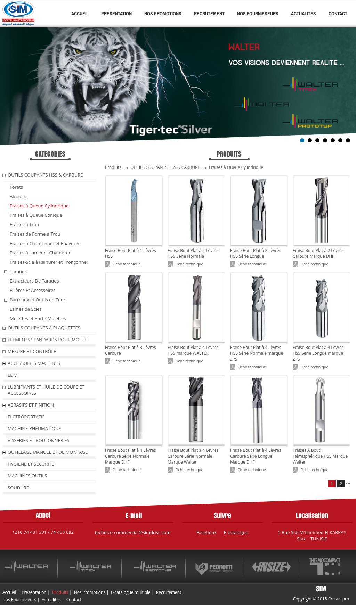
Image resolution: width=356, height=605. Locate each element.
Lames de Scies (26, 309)
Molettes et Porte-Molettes (38, 318)
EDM (12, 375)
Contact (338, 13)
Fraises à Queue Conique (36, 215)
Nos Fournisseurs (257, 13)
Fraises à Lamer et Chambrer (40, 253)
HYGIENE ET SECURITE (31, 464)
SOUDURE (18, 487)
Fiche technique (127, 264)
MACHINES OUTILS (27, 476)
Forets (16, 187)
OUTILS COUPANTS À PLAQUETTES (44, 328)
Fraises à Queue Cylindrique (39, 206)
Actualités (303, 13)
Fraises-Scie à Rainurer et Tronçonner (49, 262)
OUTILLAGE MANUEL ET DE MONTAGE (48, 452)
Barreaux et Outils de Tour (37, 299)
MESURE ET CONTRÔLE (32, 351)
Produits (60, 592)
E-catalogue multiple (131, 592)
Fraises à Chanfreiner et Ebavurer (45, 243)
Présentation (116, 13)
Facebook (206, 532)
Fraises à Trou (24, 224)
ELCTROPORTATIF (26, 417)
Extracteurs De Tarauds (34, 281)
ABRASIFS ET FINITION (31, 405)
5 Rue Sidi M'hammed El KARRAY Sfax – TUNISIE (312, 535)
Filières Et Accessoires (33, 290)
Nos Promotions (162, 13)
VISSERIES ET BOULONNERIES (39, 440)
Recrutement (209, 13)
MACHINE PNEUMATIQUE (34, 428)
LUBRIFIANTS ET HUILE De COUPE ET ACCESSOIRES (46, 390)
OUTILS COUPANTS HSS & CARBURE (45, 175)
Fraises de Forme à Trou (35, 234)
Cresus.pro (338, 599)
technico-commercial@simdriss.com (133, 532)
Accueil (80, 13)
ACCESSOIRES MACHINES (34, 363)
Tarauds (18, 271)
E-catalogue (236, 532)
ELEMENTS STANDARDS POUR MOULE (48, 339)
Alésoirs (18, 196)
